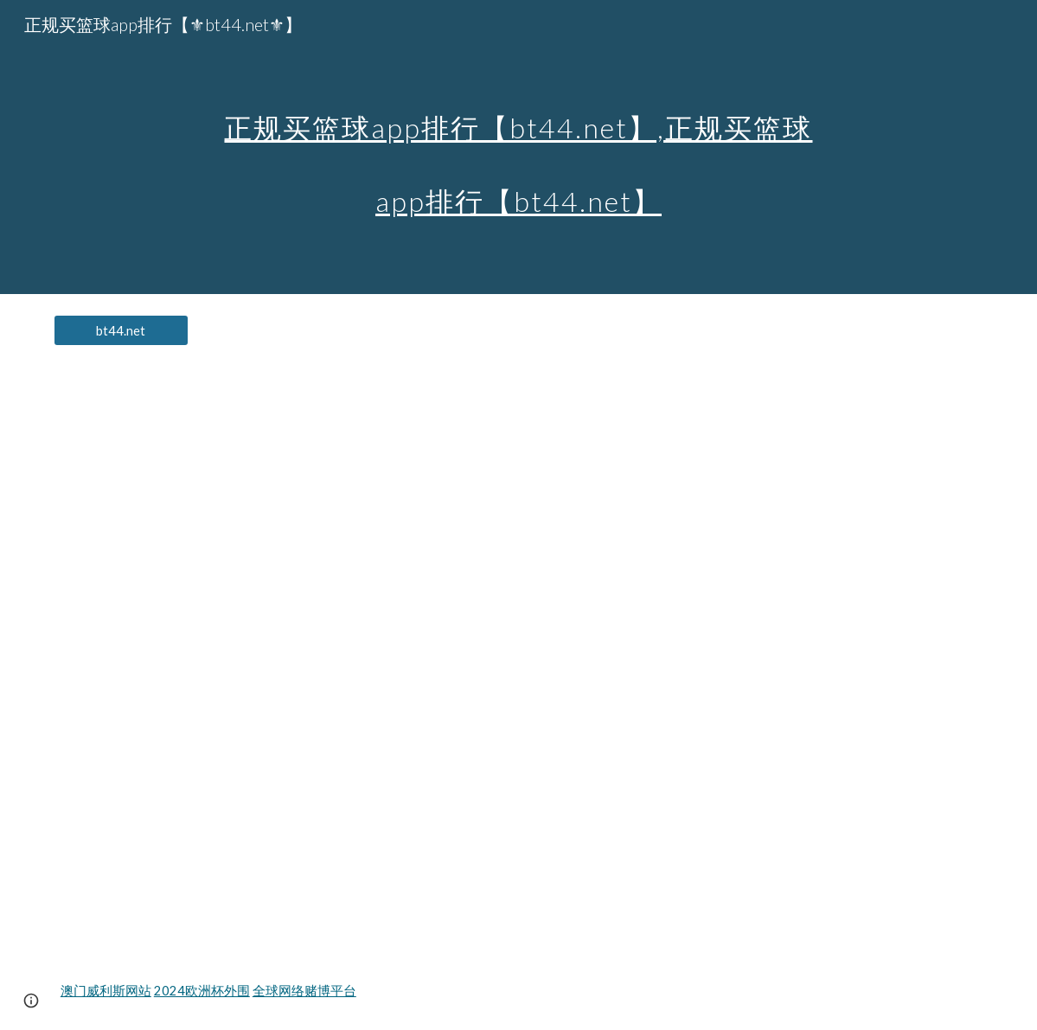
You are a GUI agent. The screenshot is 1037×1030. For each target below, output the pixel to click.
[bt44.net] (121, 330)
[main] (519, 147)
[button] (31, 1000)
